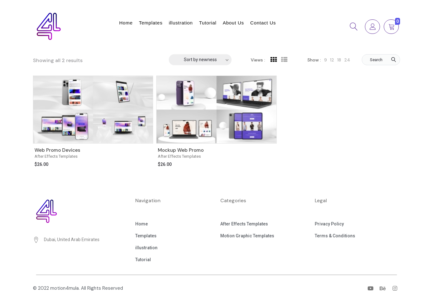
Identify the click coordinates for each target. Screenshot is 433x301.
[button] (141, 224)
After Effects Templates (56, 156)
